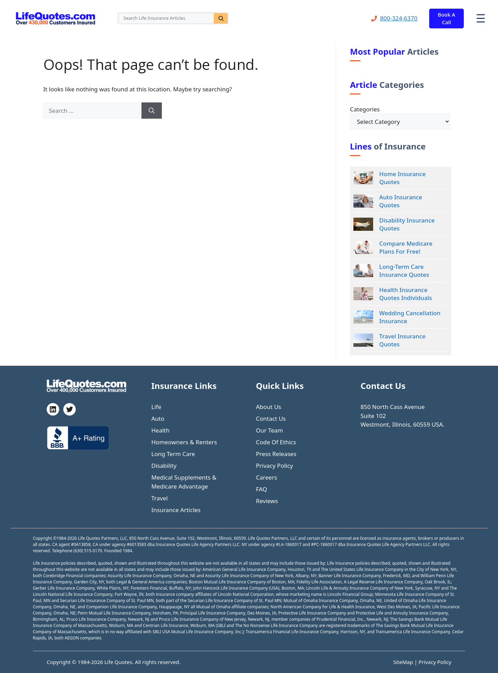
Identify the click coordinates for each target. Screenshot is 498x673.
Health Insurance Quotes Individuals (405, 294)
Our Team (269, 430)
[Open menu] (481, 18)
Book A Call (446, 18)
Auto (158, 418)
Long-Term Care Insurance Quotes (404, 271)
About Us (268, 407)
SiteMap (403, 661)
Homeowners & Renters (184, 442)
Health (160, 430)
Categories (365, 109)
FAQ (261, 489)
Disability (164, 466)
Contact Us (271, 418)
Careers (266, 477)
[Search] (221, 18)
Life (156, 407)
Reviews (267, 501)
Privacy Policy (274, 466)
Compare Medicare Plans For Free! (406, 247)
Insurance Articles (176, 510)
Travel (159, 498)
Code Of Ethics (276, 442)
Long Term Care (173, 454)
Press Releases (276, 454)
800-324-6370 (398, 18)
